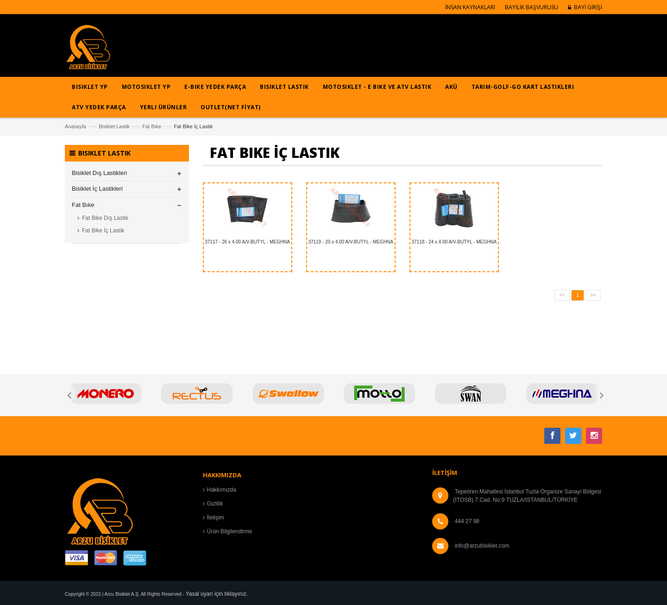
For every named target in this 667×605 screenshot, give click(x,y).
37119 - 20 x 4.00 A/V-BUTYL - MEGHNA (350, 241)
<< (562, 295)
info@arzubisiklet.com (482, 546)
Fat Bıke (151, 126)
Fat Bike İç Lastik (103, 230)
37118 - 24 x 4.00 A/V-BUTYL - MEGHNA (454, 241)
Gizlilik (215, 503)
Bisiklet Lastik (114, 126)
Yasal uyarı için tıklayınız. (217, 594)
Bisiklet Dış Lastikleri (99, 172)
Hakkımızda (221, 489)
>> (593, 295)
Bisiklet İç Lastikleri (97, 188)
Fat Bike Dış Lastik (105, 218)
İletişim (215, 517)
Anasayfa (75, 126)
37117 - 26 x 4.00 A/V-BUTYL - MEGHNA (247, 241)
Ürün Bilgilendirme (229, 531)
